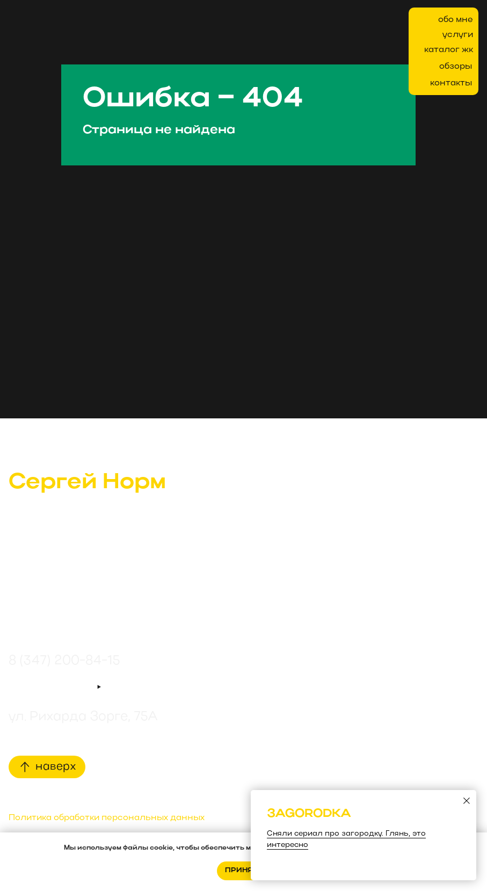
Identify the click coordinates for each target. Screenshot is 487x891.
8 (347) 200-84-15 (64, 661)
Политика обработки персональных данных (107, 818)
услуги (457, 35)
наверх (55, 767)
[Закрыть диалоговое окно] (466, 800)
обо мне (455, 20)
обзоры (455, 66)
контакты (451, 83)
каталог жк (448, 50)
